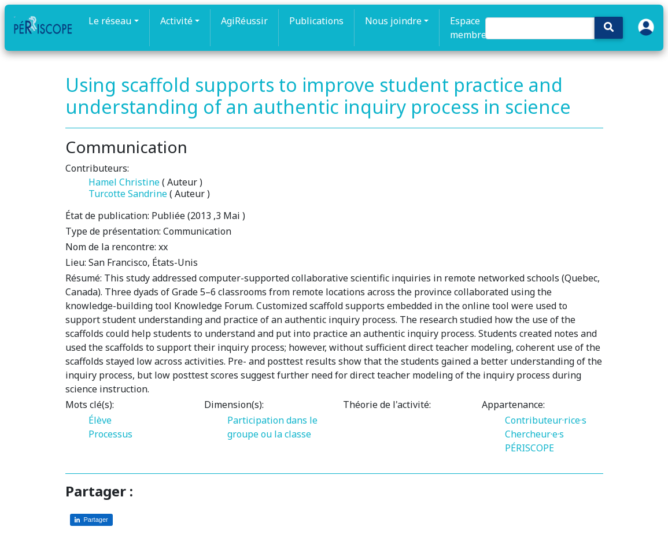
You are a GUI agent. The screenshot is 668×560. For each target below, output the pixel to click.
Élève (100, 420)
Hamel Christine (124, 182)
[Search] (540, 28)
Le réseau (109, 20)
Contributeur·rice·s (545, 420)
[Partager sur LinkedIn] (91, 520)
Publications (316, 20)
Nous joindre (393, 20)
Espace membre (468, 27)
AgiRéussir (244, 20)
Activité (176, 20)
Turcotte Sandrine (127, 193)
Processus (110, 434)
